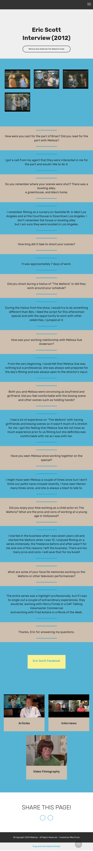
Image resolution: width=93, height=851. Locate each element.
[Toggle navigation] (89, 4)
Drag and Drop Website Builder (46, 847)
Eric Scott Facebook (46, 661)
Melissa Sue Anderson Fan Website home (46, 49)
